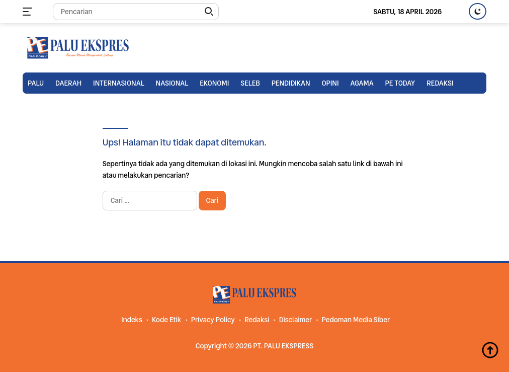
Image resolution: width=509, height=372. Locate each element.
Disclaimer (295, 320)
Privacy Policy (213, 320)
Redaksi (440, 83)
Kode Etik (166, 320)
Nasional (172, 83)
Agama (361, 83)
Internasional (118, 83)
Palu (36, 83)
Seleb (250, 83)
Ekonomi (214, 83)
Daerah (68, 83)
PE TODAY (400, 83)
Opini (329, 83)
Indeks (131, 320)
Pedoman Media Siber (355, 320)
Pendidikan (291, 83)
